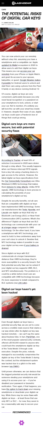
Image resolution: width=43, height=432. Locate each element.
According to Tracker (11, 160)
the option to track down (17, 389)
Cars (4, 9)
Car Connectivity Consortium (18, 181)
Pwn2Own (30, 337)
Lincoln (5, 212)
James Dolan (9, 23)
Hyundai (31, 209)
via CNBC (14, 366)
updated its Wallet (10, 65)
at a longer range (9, 227)
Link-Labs (22, 283)
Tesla (24, 209)
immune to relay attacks (17, 187)
